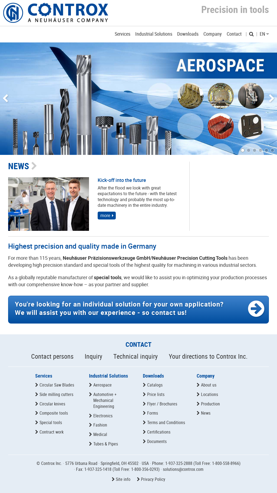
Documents (157, 441)
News (205, 413)
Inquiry (93, 356)
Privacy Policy (153, 479)
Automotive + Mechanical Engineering (105, 400)
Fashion (100, 425)
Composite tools (53, 413)
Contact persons (52, 356)
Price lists (155, 394)
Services (43, 375)
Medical (100, 434)
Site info (123, 479)
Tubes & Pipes (105, 444)
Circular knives (52, 404)
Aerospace (102, 385)
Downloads (153, 375)
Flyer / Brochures (162, 404)
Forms (152, 413)
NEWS (18, 166)
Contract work (51, 432)
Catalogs (155, 385)
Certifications (158, 432)
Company (206, 375)
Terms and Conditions (166, 422)
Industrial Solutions (108, 375)
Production (210, 404)
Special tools (50, 422)
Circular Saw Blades (56, 385)
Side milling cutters (56, 394)
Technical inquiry (135, 356)
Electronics (103, 416)
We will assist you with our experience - (119, 308)
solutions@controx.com (183, 469)
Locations (209, 394)
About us (208, 385)
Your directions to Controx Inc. (208, 356)
